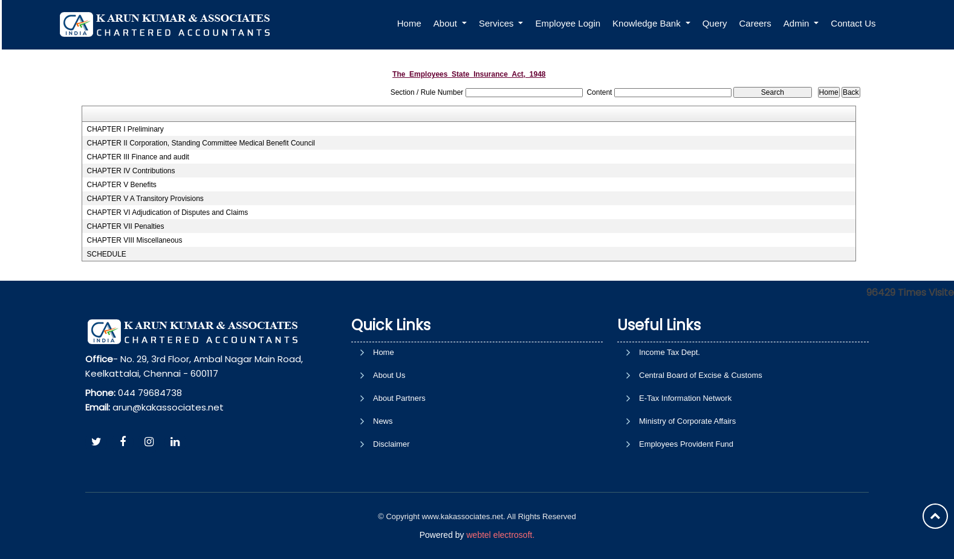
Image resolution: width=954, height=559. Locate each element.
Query (715, 23)
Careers (755, 23)
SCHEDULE (106, 254)
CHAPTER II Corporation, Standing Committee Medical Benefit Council (200, 143)
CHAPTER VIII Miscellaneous (134, 240)
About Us (389, 375)
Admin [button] (798, 23)
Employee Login (567, 23)
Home (409, 23)
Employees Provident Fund (686, 444)
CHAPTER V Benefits (121, 184)
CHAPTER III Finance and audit (137, 157)
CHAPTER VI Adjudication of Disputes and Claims (167, 212)
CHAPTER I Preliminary (124, 129)
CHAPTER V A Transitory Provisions (144, 198)
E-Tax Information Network (685, 398)
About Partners (399, 398)
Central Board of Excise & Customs (700, 375)
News (383, 421)
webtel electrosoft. (500, 535)
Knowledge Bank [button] (647, 23)
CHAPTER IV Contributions (130, 171)
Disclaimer (391, 444)
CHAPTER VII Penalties (125, 226)
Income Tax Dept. (669, 352)
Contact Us (853, 23)
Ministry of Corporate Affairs (687, 421)
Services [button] (497, 23)
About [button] (446, 23)
